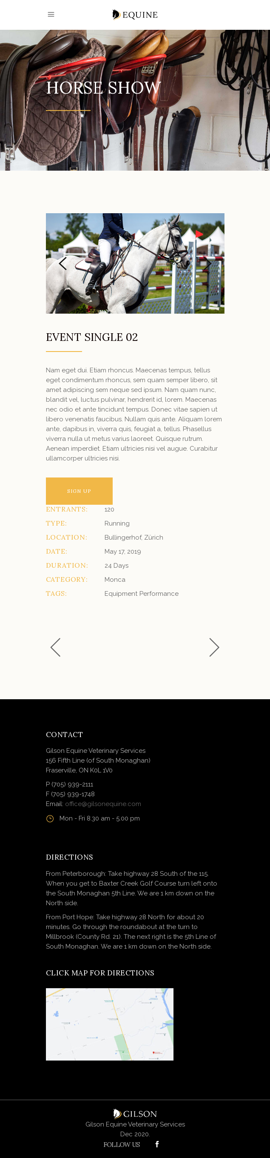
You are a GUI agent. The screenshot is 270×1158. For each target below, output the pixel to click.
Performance (159, 594)
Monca (115, 579)
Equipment (121, 594)
